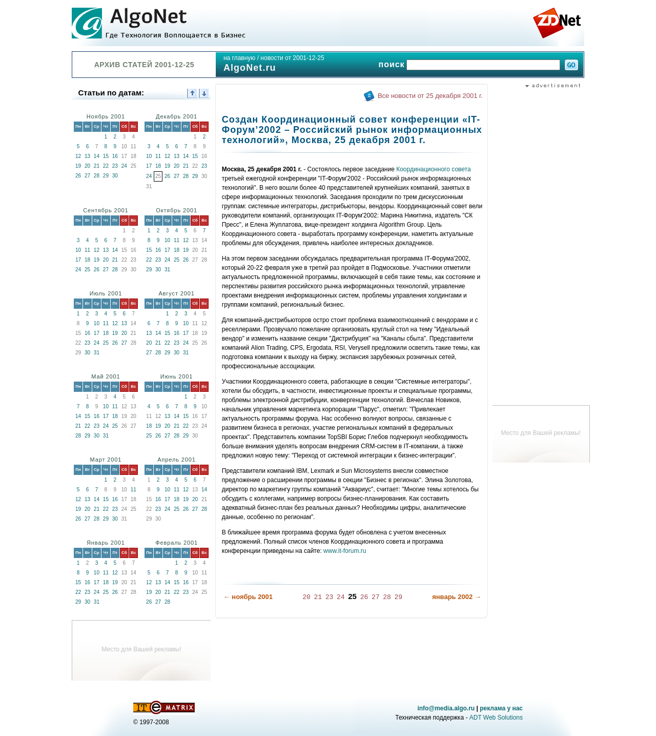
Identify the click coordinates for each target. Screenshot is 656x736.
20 (87, 166)
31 (167, 269)
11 (158, 156)
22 (106, 166)
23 (115, 166)
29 (106, 175)
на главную (239, 58)
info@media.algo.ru (446, 708)
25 (87, 269)
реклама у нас (501, 708)
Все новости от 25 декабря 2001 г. (430, 96)
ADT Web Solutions (496, 717)
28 (96, 175)
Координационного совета (433, 169)
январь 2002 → (456, 597)
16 (115, 156)
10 (149, 156)
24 (124, 166)
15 (106, 156)
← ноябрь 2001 (248, 597)
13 (87, 156)
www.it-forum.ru (344, 550)
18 (158, 166)
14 (96, 156)
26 (78, 175)
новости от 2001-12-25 (292, 58)
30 (115, 175)
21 (96, 166)
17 (149, 166)
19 (78, 166)
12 (78, 156)
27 (87, 175)
